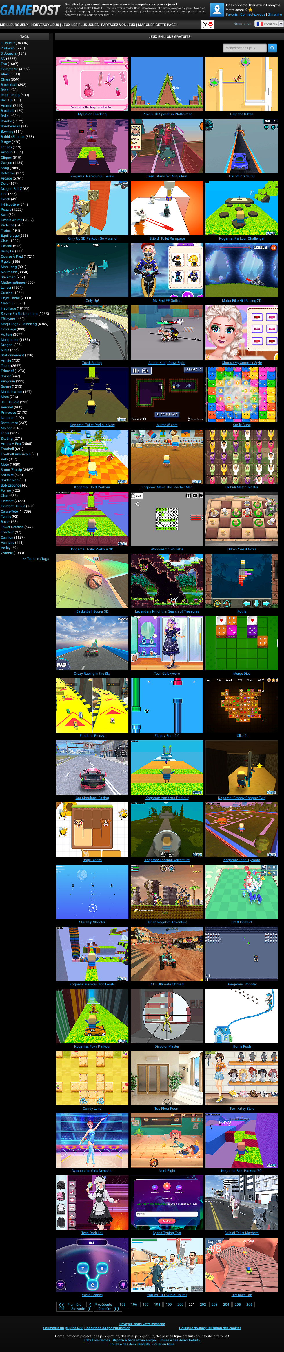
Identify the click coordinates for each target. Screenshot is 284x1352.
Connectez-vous (252, 14)
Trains (6, 230)
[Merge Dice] (241, 643)
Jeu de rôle (10, 402)
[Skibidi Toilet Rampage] (166, 208)
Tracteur (7, 532)
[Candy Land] (92, 1078)
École (5, 433)
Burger (6, 142)
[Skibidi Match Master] (241, 456)
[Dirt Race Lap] (241, 1264)
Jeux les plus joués (80, 25)
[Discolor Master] (166, 1016)
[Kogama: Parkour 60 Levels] (92, 146)
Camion (7, 537)
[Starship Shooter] (92, 891)
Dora (4, 184)
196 (134, 1305)
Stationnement (12, 355)
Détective (8, 173)
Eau (4, 64)
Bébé (4, 90)
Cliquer (6, 158)
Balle (4, 116)
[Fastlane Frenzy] (92, 705)
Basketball (9, 85)
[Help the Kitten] (241, 83)
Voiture (6, 334)
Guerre (6, 386)
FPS (4, 194)
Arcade (6, 178)
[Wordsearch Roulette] (166, 518)
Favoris (232, 14)
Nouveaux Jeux (45, 25)
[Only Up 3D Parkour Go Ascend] (92, 208)
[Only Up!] (92, 270)
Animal (6, 105)
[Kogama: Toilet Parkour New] (92, 394)
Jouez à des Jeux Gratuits (180, 1340)
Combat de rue (13, 506)
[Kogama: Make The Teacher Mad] (166, 456)
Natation (8, 418)
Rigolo (6, 262)
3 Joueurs (9, 53)
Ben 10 (6, 100)
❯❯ (108, 1308)
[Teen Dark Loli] (92, 1202)
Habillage (8, 308)
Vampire (7, 543)
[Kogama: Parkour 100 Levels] (92, 953)
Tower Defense (12, 527)
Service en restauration (19, 314)
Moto (5, 465)
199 (169, 1305)
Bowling (7, 132)
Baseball (7, 111)
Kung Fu (7, 251)
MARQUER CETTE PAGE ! (157, 25)
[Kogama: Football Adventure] (166, 829)
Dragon (6, 345)
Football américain (16, 454)
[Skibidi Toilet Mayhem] (241, 1202)
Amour (6, 152)
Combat (7, 501)
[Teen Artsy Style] (241, 1078)
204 (226, 1305)
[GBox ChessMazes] (241, 518)
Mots (5, 397)
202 (203, 1305)
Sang (5, 168)
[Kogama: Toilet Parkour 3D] (92, 518)
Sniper (6, 376)
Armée (6, 360)
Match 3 (7, 303)
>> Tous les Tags (36, 559)
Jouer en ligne (163, 1344)
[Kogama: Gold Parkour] (92, 456)
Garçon (6, 163)
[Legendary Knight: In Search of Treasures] (166, 581)
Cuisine (6, 293)
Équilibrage (10, 236)
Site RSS (76, 1328)
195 (122, 1305)
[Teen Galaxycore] (166, 643)
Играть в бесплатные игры (135, 1340)
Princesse (8, 412)
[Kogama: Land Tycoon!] (241, 829)
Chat (4, 241)
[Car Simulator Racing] (92, 767)
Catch (5, 199)
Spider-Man (10, 480)
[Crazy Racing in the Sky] (92, 643)
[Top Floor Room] (166, 1078)
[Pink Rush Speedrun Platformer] (166, 83)
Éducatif (7, 371)
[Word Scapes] (92, 1264)
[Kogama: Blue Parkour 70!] (241, 1140)
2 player (7, 48)
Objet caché (10, 298)
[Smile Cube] (241, 394)
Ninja (5, 350)
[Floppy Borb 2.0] (166, 705)
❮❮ (71, 1304)
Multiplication (11, 392)
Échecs (6, 147)
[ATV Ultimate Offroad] (166, 953)
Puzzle (6, 210)
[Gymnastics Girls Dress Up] (92, 1140)
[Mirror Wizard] (166, 394)
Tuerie (5, 366)
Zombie (7, 553)
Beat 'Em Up (10, 95)
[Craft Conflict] (241, 891)
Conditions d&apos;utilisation (107, 1328)
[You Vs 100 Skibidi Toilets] (166, 1264)
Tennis (6, 517)
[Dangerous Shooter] (241, 953)
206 (249, 1305)
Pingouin (8, 381)
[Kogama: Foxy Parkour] (92, 1016)
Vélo (4, 459)
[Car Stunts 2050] (241, 146)
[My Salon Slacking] (92, 83)
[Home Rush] (241, 1016)
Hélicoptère (10, 204)
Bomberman (10, 126)
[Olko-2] (241, 705)
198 (157, 1305)
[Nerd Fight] (166, 1140)
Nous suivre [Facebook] (243, 24)
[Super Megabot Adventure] (166, 891)
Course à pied (12, 256)
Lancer (6, 288)
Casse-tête (9, 511)
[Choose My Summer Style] (241, 332)
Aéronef (7, 407)
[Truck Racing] (92, 332)
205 (238, 1305)
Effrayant (8, 319)
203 (215, 1305)
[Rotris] (241, 581)
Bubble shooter (13, 137)
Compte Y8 (9, 69)
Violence (7, 225)
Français (266, 23)
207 (62, 1309)
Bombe (6, 121)
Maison (6, 428)
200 (180, 1305)
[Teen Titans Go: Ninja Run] (166, 146)
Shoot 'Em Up (11, 470)
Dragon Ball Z (11, 189)
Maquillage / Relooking (19, 324)
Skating (7, 439)
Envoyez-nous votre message (142, 1324)
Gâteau (6, 246)
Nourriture (9, 272)
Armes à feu (11, 444)
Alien (5, 74)
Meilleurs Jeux (14, 25)
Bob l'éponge (11, 485)
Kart (4, 215)
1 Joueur (8, 43)
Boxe (4, 522)
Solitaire (7, 475)
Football (7, 449)
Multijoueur (10, 340)
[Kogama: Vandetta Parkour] (166, 767)
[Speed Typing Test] (166, 1202)
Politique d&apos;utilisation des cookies (210, 1328)
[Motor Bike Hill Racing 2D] (241, 270)
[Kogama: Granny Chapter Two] (241, 767)
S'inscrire (275, 14)
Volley (5, 548)
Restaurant (9, 423)
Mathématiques (13, 282)
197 (146, 1305)
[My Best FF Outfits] (166, 270)
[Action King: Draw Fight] (166, 332)
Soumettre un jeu (56, 1328)
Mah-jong (9, 267)
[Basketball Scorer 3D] (92, 581)
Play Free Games (97, 1340)
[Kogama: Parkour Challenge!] (241, 208)
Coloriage (8, 329)
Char (4, 496)
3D (3, 59)
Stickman (8, 277)
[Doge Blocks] (92, 829)
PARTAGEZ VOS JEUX (118, 25)
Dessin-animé (11, 220)
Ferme (6, 491)
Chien (5, 79)
